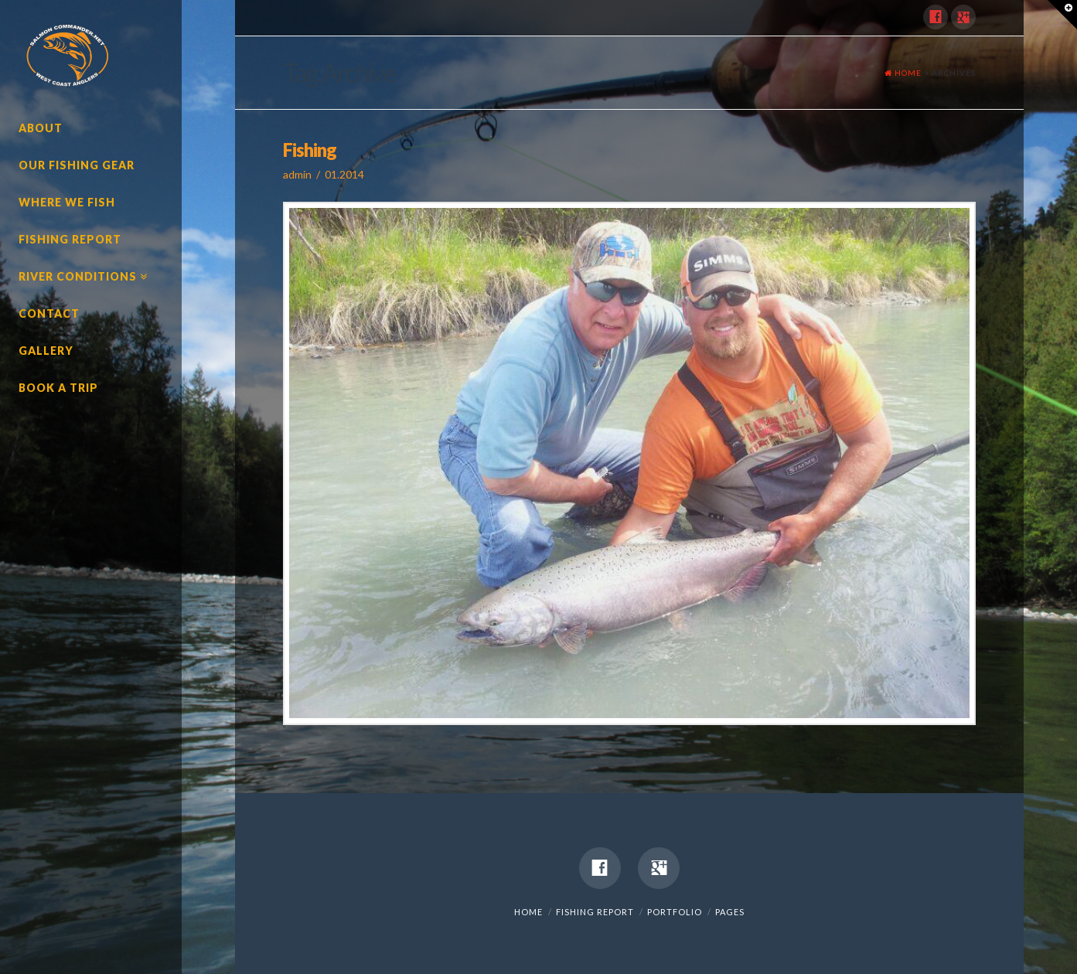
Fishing (309, 150)
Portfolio (674, 912)
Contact (49, 313)
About (41, 128)
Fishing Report (70, 239)
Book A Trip (58, 387)
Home (528, 912)
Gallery (46, 350)
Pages (730, 912)
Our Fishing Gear (77, 165)
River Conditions (78, 276)
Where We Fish (67, 202)
